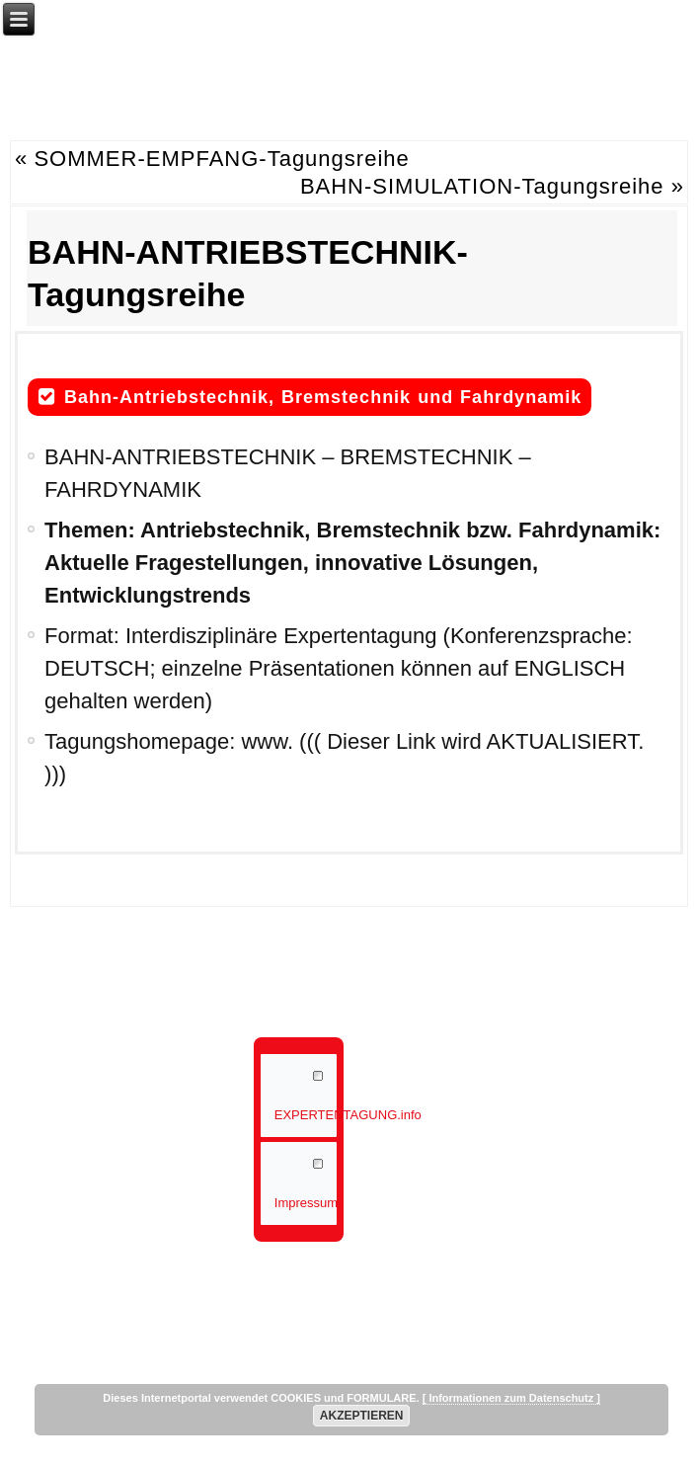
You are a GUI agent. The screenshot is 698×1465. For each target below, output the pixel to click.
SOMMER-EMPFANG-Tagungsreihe (221, 158)
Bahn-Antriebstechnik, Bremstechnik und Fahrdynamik (323, 397)
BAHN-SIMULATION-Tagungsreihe (482, 186)
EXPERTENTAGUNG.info (305, 1114)
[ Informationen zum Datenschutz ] (511, 1398)
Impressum (305, 1202)
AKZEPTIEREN (362, 1416)
